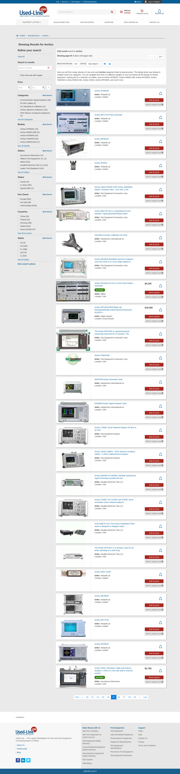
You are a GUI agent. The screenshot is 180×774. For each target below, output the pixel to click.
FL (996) (22, 249)
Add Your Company (90, 731)
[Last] (145, 697)
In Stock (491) (25, 185)
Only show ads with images (30, 75)
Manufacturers (34, 36)
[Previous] (82, 697)
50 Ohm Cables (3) (27, 103)
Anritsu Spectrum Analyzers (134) (33, 110)
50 (87, 697)
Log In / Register (154, 2)
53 (103, 697)
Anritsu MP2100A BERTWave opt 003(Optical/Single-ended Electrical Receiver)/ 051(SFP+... (113, 309)
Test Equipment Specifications (116, 746)
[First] (76, 697)
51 (93, 697)
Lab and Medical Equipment (121, 735)
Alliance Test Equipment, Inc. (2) (32, 159)
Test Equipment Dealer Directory (92, 742)
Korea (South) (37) (26, 229)
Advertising (87, 763)
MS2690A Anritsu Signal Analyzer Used (110, 403)
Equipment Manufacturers (120, 742)
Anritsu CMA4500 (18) (28, 139)
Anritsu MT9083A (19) (28, 135)
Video (138, 2)
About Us (20, 745)
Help (140, 735)
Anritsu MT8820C (102, 644)
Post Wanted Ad (131, 22)
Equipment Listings (32, 22)
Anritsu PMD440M (102, 355)
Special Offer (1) (26, 188)
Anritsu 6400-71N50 (103, 572)
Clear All (21, 57)
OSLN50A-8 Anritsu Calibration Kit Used (111, 235)
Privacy (141, 742)
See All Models (24, 146)
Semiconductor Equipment (121, 738)
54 (108, 697)
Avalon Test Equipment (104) (31, 168)
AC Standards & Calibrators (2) (31, 106)
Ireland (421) (24, 226)
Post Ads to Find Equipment (121, 752)
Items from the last (64, 64)
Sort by (83, 64)
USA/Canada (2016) (27, 206)
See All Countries (25, 233)
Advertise (108, 22)
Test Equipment (116, 731)
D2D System (88, 760)
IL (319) (22, 256)
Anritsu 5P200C (101, 163)
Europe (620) (24, 199)
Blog (18, 752)
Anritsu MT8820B (102, 91)
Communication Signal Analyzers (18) (34, 100)
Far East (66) (24, 202)
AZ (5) (21, 243)
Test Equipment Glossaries (121, 755)
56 (119, 697)
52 (98, 697)
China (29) (23, 216)
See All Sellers (23, 172)
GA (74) (22, 252)
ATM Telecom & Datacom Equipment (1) (34, 114)
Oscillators (20, 717)
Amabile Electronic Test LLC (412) (33, 165)
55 (114, 697)
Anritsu (46, 36)
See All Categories (25, 119)
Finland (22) (24, 220)
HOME (23, 36)
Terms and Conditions (147, 745)
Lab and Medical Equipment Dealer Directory (94, 748)
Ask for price (154, 100)
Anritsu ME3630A (102, 596)
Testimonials (21, 749)
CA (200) (22, 246)
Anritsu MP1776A (102, 620)
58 (130, 697)
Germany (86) (25, 223)
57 (124, 697)
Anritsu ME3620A (102, 139)
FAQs (140, 731)
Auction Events (87, 22)
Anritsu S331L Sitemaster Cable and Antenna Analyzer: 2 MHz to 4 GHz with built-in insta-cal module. (114, 670)
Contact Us (154, 22)
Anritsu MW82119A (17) (29, 142)
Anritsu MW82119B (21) (29, 132)
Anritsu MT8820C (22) (28, 129)
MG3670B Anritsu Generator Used (108, 379)
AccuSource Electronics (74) (30, 155)
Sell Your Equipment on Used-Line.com (92, 736)
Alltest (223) (24, 162)
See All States (23, 260)
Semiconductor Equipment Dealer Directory (93, 754)
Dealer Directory (62, 22)
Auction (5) (23, 182)
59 (135, 697)
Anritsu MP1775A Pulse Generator (108, 115)
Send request (154, 293)
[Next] (139, 697)
